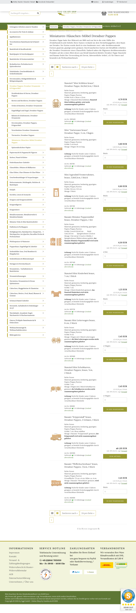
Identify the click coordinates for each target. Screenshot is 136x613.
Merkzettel (122, 2)
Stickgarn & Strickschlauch (20, 273)
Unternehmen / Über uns (21, 590)
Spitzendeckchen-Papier (21, 156)
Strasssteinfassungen (18, 285)
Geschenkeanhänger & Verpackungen (24, 186)
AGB (11, 583)
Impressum (14, 561)
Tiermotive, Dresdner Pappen (23, 144)
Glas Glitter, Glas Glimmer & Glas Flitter (25, 181)
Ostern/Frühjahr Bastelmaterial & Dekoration (23, 330)
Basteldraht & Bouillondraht (29, 26)
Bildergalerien (15, 344)
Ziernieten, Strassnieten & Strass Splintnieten (22, 291)
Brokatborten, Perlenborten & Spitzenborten (21, 74)
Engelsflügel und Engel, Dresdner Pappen (27, 119)
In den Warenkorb (115, 131)
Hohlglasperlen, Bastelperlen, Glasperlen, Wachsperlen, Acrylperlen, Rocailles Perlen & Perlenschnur (27, 243)
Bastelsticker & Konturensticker (22, 68)
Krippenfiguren (15, 213)
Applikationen (15, 46)
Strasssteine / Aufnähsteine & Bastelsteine (21, 279)
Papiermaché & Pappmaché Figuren (61, 26)
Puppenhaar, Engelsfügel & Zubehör (23, 255)
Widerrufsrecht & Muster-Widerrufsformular (21, 578)
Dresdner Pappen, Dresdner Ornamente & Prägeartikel (25, 96)
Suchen (94, 2)
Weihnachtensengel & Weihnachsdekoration (18, 337)
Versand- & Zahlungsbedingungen (19, 570)
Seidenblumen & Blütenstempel (22, 268)
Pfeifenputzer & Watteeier (20, 250)
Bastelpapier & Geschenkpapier (22, 63)
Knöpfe (12, 198)
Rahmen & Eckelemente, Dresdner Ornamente (25, 125)
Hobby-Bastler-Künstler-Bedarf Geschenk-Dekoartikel (32, 2)
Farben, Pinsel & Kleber (18, 166)
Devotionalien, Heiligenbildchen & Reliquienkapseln (23, 88)
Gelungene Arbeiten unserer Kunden (24, 36)
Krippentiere (15, 218)
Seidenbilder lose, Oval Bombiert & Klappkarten (23, 261)
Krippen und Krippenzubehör (21, 208)
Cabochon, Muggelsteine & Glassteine (24, 297)
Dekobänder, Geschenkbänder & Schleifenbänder (22, 81)
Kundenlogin (107, 2)
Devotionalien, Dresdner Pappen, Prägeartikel (24, 133)
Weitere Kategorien (90, 26)
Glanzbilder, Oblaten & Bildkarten (23, 176)
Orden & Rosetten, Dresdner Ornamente (27, 114)
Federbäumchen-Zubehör (20, 171)
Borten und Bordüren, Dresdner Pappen (27, 109)
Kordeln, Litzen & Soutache (20, 203)
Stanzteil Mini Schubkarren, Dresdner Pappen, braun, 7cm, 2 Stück (78, 379)
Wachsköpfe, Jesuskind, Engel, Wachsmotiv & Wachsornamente (22, 323)
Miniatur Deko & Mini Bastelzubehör (24, 231)
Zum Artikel (115, 465)
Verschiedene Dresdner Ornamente (25, 139)
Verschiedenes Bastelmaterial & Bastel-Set (25, 52)
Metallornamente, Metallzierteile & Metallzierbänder (23, 224)
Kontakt (12, 565)
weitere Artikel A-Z (112, 26)
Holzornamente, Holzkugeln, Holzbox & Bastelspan (25, 192)
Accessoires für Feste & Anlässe (21, 41)
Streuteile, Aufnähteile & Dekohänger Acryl (24, 315)
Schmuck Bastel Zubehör (19, 309)
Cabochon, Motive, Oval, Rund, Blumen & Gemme (25, 303)
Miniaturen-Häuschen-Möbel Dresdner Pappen (27, 150)
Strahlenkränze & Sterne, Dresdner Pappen (25, 103)
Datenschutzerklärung (19, 587)
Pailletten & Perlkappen (19, 236)
